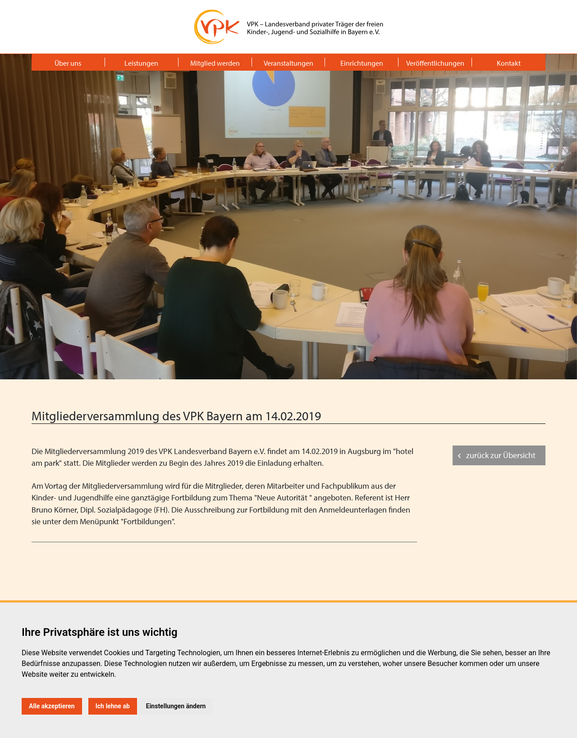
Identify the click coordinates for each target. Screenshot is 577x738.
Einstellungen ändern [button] (176, 706)
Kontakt (509, 63)
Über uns (68, 63)
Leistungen (141, 63)
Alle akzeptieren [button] (52, 706)
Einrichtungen (361, 63)
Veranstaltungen (288, 63)
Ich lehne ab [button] (113, 706)
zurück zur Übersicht (501, 455)
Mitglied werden (215, 63)
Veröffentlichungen (435, 63)
